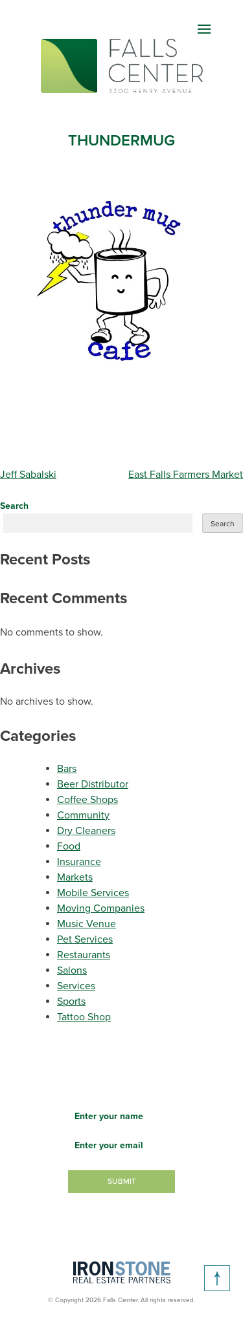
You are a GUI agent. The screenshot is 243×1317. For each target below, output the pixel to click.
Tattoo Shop (84, 1017)
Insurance (79, 861)
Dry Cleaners (86, 830)
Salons (72, 970)
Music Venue (86, 923)
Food (68, 846)
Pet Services (85, 939)
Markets (75, 877)
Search (14, 505)
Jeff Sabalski (28, 474)
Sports (71, 1001)
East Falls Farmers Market (185, 474)
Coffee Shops (87, 799)
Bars (66, 768)
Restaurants (83, 954)
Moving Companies (101, 908)
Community (83, 815)
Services (76, 986)
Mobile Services (93, 892)
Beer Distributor (92, 784)
